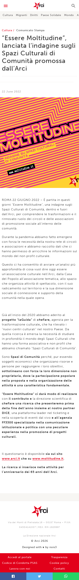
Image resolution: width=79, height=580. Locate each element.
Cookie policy (59, 563)
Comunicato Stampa (30, 30)
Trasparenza (59, 557)
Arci (39, 6)
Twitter (39, 576)
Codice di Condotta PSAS (20, 563)
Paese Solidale (51, 15)
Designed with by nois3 (39, 547)
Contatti (59, 568)
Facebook (13, 576)
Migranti (21, 15)
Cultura (8, 15)
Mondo (69, 15)
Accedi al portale (20, 557)
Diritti (34, 15)
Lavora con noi (19, 568)
